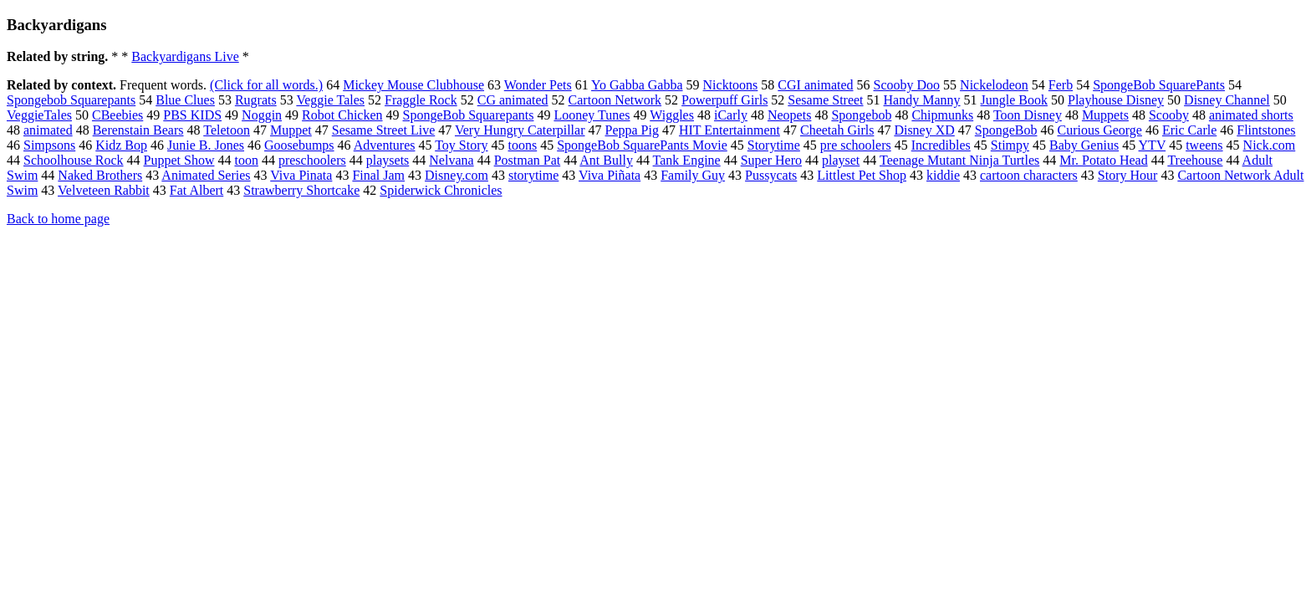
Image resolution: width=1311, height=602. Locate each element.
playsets (388, 160)
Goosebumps (299, 145)
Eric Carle (1189, 130)
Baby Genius (1084, 145)
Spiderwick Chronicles (441, 190)
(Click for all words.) (266, 85)
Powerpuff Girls (724, 100)
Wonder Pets (538, 85)
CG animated (512, 100)
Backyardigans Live (184, 56)
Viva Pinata (301, 175)
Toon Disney (1027, 115)
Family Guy (693, 175)
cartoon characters (1029, 175)
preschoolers (312, 160)
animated (48, 130)
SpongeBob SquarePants (1159, 85)
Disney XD (924, 130)
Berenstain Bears (138, 130)
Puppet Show (179, 160)
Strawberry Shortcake (301, 190)
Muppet (291, 130)
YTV (1152, 145)
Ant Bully (606, 160)
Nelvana (451, 160)
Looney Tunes (591, 115)
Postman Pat (527, 160)
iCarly (730, 115)
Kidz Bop (121, 145)
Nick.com (1269, 145)
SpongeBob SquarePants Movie (642, 145)
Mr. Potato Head (1103, 160)
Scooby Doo (907, 85)
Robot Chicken (342, 115)
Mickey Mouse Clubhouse (413, 85)
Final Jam (378, 175)
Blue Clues (185, 100)
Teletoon (226, 130)
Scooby (1169, 115)
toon (246, 160)
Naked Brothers (100, 175)
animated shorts (1251, 115)
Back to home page (58, 219)
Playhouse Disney (1116, 100)
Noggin (262, 115)
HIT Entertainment (729, 130)
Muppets (1105, 115)
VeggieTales (39, 115)
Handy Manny (922, 100)
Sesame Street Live (384, 130)
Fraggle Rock (421, 100)
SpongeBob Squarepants (468, 115)
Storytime (773, 145)
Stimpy (1010, 145)
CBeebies (117, 115)
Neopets (789, 115)
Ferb (1060, 85)
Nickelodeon (994, 85)
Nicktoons (730, 85)
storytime (533, 175)
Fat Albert (196, 190)
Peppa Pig (632, 130)
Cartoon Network (615, 100)
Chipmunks (942, 115)
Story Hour (1128, 175)
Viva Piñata (609, 175)
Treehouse (1194, 160)
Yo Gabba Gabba (636, 85)
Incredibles (941, 145)
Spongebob (861, 115)
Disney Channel (1227, 100)
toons (523, 145)
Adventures (385, 145)
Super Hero (771, 160)
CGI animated (815, 85)
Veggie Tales (330, 100)
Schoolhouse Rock (73, 160)
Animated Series (205, 175)
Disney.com (456, 175)
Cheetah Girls (837, 130)
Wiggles (672, 115)
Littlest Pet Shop (861, 175)
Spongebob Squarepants (71, 100)
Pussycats (771, 175)
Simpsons (49, 145)
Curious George (1099, 130)
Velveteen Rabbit (104, 190)
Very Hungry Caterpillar (520, 130)
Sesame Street (825, 100)
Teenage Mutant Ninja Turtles (959, 160)
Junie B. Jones (205, 145)
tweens (1204, 145)
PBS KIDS (192, 115)
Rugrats (256, 100)
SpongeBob (1006, 130)
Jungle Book (1014, 100)
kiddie (943, 175)
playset (841, 160)
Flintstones (1266, 130)
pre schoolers (855, 145)
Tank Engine (687, 160)
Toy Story (461, 145)
